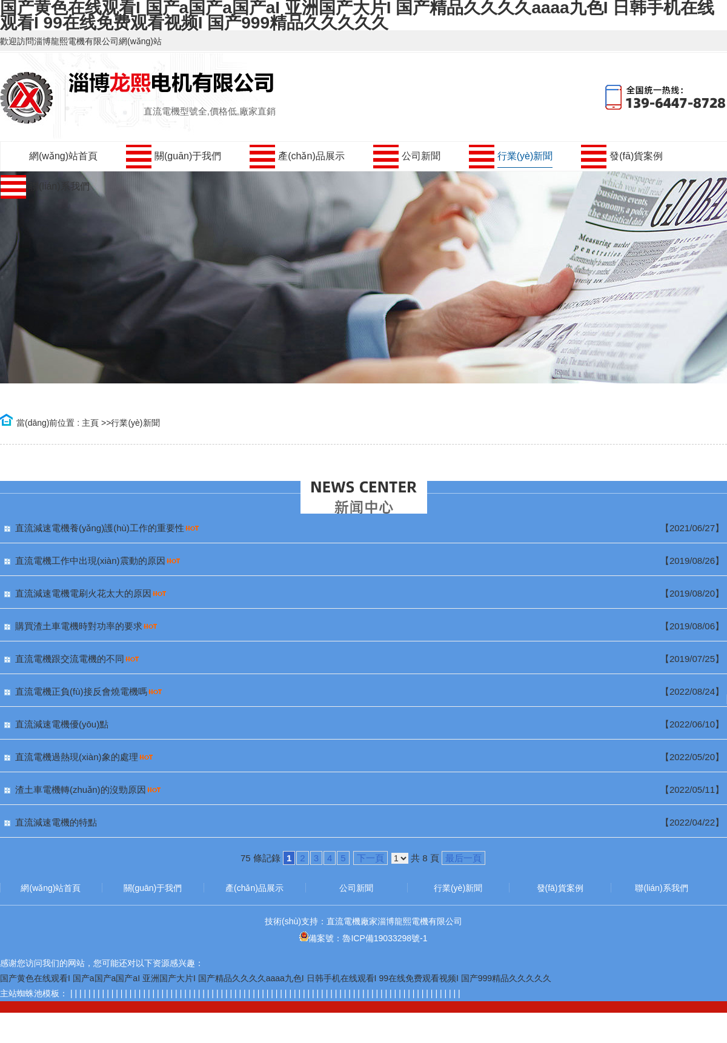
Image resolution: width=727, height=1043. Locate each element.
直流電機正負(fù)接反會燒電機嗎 (81, 691)
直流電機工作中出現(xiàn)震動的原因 (90, 560)
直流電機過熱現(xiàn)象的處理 (76, 757)
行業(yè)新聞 (135, 423)
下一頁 (370, 858)
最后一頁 (463, 858)
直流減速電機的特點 (56, 822)
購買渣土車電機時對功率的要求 (78, 626)
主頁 (90, 423)
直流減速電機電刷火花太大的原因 (83, 593)
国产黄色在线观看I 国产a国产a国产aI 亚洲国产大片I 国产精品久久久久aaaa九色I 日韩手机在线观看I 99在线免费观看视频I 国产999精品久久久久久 (275, 978)
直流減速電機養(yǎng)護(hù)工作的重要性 (99, 528)
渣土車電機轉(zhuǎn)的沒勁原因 (80, 789)
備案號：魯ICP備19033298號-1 (363, 938)
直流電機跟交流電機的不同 (69, 659)
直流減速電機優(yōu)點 (61, 724)
